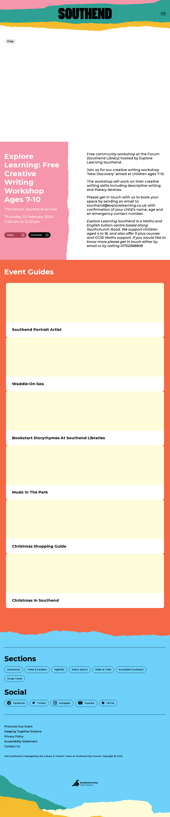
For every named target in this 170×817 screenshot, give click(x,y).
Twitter (39, 703)
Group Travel (14, 678)
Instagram (62, 703)
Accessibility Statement (20, 741)
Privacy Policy (14, 736)
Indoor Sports (80, 669)
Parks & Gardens (37, 669)
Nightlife (59, 669)
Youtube (86, 703)
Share (16, 235)
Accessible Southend (131, 669)
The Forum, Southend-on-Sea (30, 209)
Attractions (13, 669)
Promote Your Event (18, 726)
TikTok (108, 703)
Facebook (16, 703)
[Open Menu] (163, 13)
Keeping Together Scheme (23, 731)
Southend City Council (88, 756)
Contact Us (12, 746)
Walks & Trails (103, 669)
